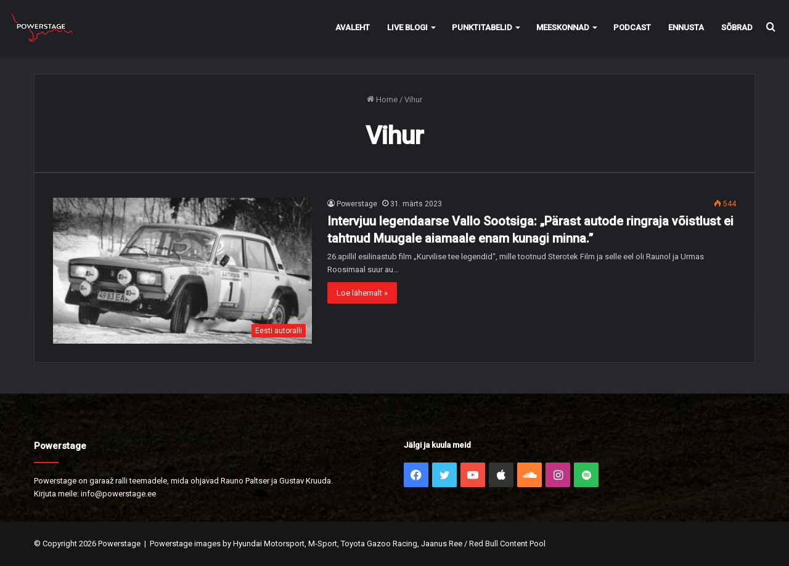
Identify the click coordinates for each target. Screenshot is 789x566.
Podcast (632, 27)
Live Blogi (407, 27)
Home (382, 99)
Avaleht (352, 27)
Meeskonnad (562, 27)
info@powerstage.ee (118, 493)
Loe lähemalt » (362, 292)
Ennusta (686, 27)
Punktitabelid (482, 27)
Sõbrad (737, 27)
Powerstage (357, 204)
